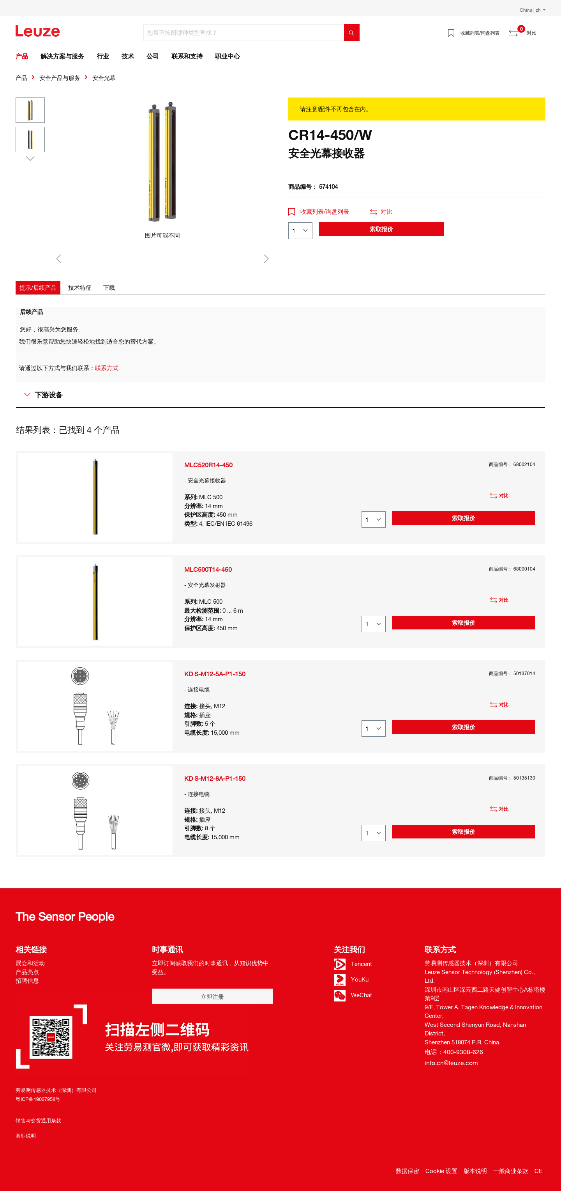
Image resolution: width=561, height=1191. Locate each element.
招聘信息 (27, 980)
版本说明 (475, 1170)
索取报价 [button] (381, 228)
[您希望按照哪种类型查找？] (243, 32)
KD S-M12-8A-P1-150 (214, 778)
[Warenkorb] (540, 30)
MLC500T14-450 (208, 569)
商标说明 (26, 1136)
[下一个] (266, 258)
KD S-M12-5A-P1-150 (214, 674)
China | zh (531, 10)
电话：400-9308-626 (454, 1052)
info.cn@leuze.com (451, 1063)
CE (538, 1170)
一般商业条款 (510, 1170)
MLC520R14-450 (208, 465)
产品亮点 (27, 971)
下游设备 (43, 394)
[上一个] (58, 258)
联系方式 (106, 367)
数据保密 (407, 1170)
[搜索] (352, 32)
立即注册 (212, 996)
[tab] (38, 287)
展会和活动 (30, 962)
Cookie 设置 (441, 1170)
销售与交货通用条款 (38, 1120)
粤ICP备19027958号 (38, 1099)
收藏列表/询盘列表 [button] (318, 211)
